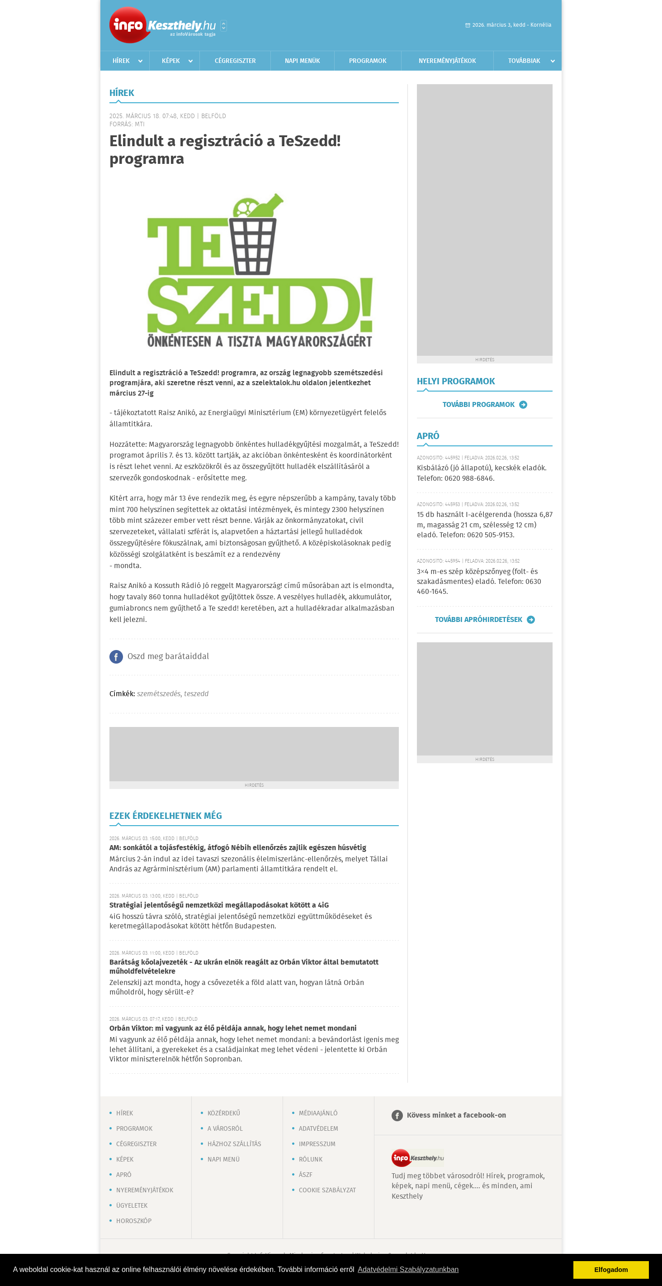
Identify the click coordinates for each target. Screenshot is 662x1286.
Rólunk (310, 1160)
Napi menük (302, 61)
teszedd (196, 694)
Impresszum (317, 1144)
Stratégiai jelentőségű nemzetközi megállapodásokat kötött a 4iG (219, 905)
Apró (124, 1175)
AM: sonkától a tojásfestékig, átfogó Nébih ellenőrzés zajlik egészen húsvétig (237, 848)
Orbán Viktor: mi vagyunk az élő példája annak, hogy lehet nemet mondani (233, 1028)
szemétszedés (158, 694)
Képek (171, 61)
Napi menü (224, 1160)
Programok (368, 61)
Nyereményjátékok (447, 61)
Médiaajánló (318, 1114)
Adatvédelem (318, 1129)
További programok (479, 405)
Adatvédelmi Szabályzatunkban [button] (408, 1269)
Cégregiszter (235, 61)
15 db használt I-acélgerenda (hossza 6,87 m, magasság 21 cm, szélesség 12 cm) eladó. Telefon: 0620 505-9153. (485, 525)
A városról (225, 1129)
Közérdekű (224, 1114)
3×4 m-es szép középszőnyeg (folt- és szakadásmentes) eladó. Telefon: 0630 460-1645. (479, 582)
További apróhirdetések (478, 620)
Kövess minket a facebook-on (456, 1115)
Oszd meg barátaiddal (168, 656)
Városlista (223, 26)
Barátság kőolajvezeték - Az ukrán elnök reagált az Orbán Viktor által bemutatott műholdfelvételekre (243, 967)
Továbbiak (524, 61)
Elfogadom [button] (611, 1269)
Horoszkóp (133, 1221)
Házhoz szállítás (234, 1144)
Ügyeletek (131, 1206)
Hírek (121, 61)
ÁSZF (305, 1175)
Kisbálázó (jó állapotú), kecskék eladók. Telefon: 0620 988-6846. (482, 473)
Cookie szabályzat (327, 1190)
